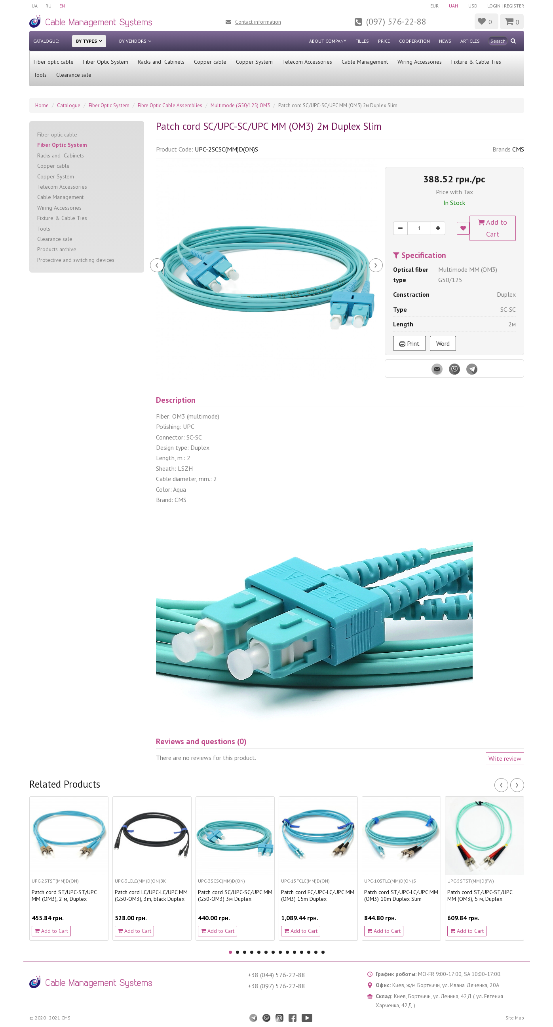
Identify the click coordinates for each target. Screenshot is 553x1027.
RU (48, 6)
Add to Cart (492, 228)
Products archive (56, 249)
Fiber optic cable (54, 61)
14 (323, 952)
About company (327, 41)
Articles (470, 41)
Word (443, 343)
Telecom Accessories (307, 61)
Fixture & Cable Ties (476, 61)
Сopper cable (210, 61)
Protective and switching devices (75, 259)
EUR (434, 6)
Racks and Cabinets (161, 61)
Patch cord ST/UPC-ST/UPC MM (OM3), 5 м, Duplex (479, 895)
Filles (362, 41)
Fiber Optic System (105, 61)
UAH (453, 6)
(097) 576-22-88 (396, 21)
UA (35, 6)
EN (62, 6)
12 (308, 952)
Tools (40, 74)
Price (384, 41)
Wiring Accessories (419, 61)
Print (409, 343)
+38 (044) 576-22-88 (276, 975)
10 (294, 952)
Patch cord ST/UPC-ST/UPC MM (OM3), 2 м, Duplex (64, 895)
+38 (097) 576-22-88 (276, 986)
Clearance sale (73, 74)
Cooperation (414, 41)
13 (315, 952)
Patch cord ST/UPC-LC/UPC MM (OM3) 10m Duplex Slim (401, 895)
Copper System (254, 61)
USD (472, 6)
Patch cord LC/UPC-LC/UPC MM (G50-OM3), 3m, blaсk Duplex (151, 895)
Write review (504, 758)
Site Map (514, 1018)
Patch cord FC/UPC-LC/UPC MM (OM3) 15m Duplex (317, 895)
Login (493, 6)
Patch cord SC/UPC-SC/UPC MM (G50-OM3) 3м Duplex (235, 895)
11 (301, 952)
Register (514, 6)
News (445, 41)
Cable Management (365, 61)
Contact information (258, 21)
